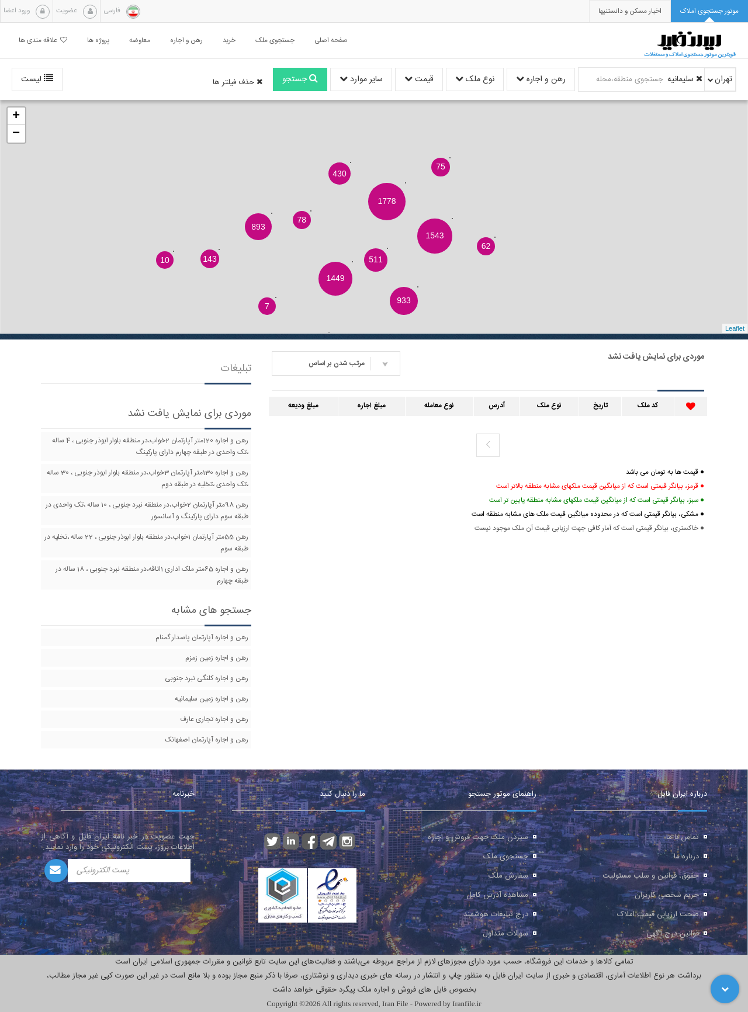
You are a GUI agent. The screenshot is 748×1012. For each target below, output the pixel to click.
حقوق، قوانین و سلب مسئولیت (650, 875)
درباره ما (686, 856)
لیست (37, 79)
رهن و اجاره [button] (186, 40)
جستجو (300, 79)
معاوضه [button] (139, 40)
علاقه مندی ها (43, 40)
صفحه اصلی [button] (331, 40)
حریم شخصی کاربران (667, 895)
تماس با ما (682, 837)
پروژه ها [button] (98, 40)
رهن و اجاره (541, 79)
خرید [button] (229, 40)
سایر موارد (361, 79)
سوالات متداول (505, 933)
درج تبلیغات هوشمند (495, 914)
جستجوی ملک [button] (275, 40)
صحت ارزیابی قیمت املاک (658, 914)
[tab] (709, 11)
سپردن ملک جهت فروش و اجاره (478, 837)
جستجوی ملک (505, 856)
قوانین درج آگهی (672, 933)
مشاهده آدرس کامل (497, 895)
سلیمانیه (684, 79)
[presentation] (630, 11)
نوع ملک (474, 79)
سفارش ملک (508, 875)
